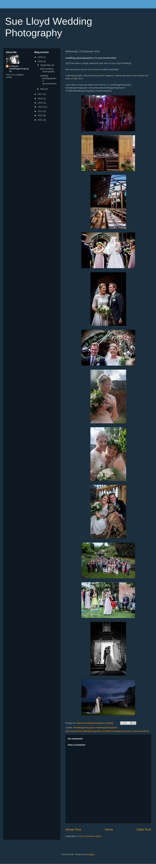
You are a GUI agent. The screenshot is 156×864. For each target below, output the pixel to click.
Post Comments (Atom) (90, 836)
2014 (40, 107)
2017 (40, 94)
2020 (40, 57)
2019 (40, 61)
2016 (40, 98)
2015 (40, 102)
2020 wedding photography (47, 70)
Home (109, 829)
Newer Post (73, 829)
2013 (40, 111)
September (46, 65)
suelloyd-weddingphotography (19, 68)
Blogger (90, 854)
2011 (40, 120)
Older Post (144, 829)
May (42, 89)
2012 (40, 115)
